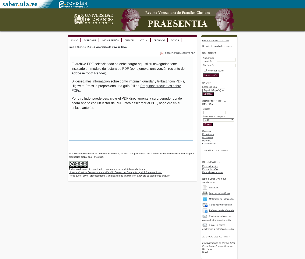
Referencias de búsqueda (221, 210)
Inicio (74, 40)
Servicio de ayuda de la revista (217, 46)
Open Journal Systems (215, 40)
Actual (143, 40)
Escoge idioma (209, 87)
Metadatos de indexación (221, 199)
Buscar (129, 40)
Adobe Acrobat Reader (88, 73)
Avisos (175, 40)
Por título (206, 141)
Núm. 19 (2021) (85, 47)
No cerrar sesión (216, 71)
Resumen (213, 187)
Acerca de (90, 40)
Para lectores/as (210, 166)
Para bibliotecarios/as (212, 172)
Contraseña (208, 65)
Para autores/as (210, 169)
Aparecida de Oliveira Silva (111, 47)
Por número (208, 134)
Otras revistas (209, 144)
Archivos (159, 40)
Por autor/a (207, 137)
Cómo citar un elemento (220, 205)
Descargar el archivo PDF (180, 53)
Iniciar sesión (110, 40)
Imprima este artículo (219, 193)
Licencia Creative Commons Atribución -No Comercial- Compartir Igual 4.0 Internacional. (115, 172)
